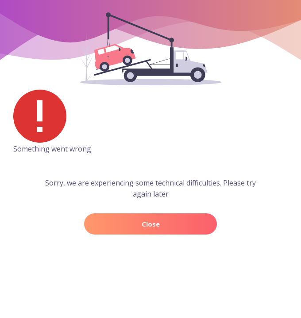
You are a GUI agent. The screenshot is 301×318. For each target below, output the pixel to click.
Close (151, 224)
